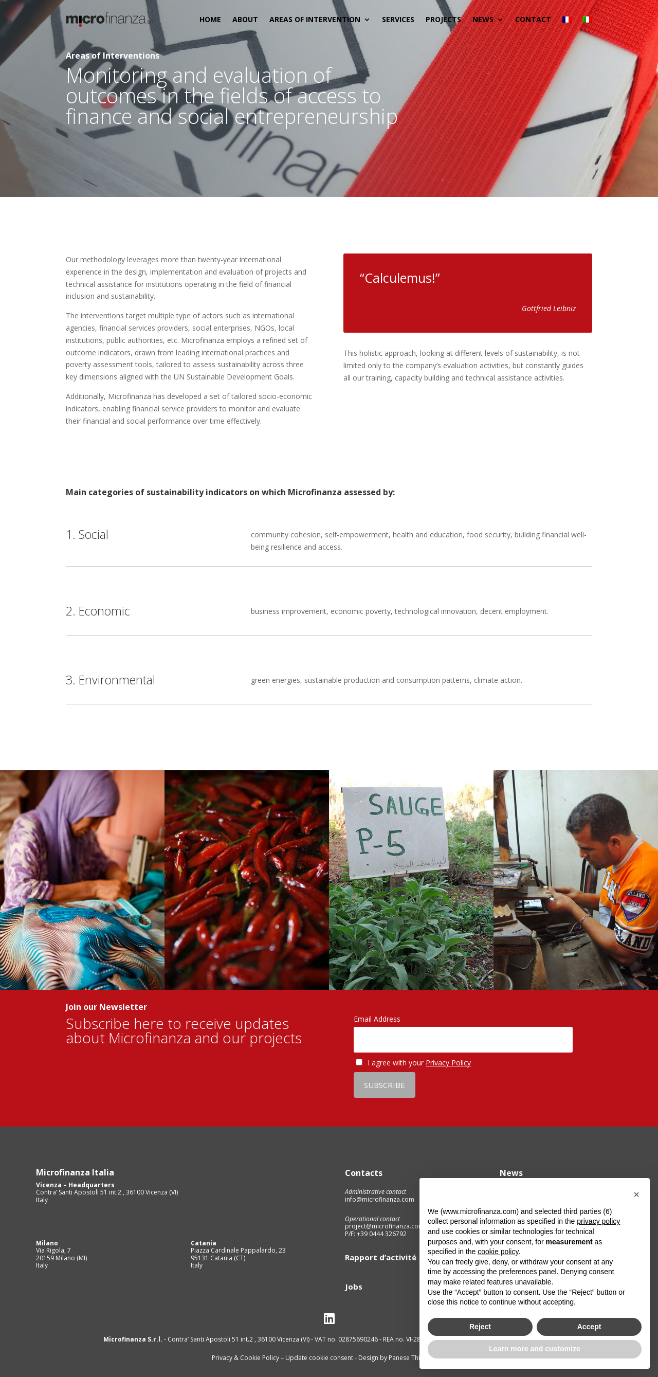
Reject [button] (480, 1326)
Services (398, 19)
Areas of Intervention (314, 19)
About (245, 19)
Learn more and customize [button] (534, 1349)
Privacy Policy (448, 1062)
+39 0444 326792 (381, 1233)
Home (210, 19)
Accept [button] (589, 1326)
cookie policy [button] (498, 1251)
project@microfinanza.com (384, 1226)
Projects (443, 19)
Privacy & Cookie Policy (246, 1357)
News (483, 19)
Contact (533, 19)
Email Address (377, 1019)
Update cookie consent (319, 1357)
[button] (636, 1194)
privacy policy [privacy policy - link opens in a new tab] (598, 1221)
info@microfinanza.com (379, 1199)
